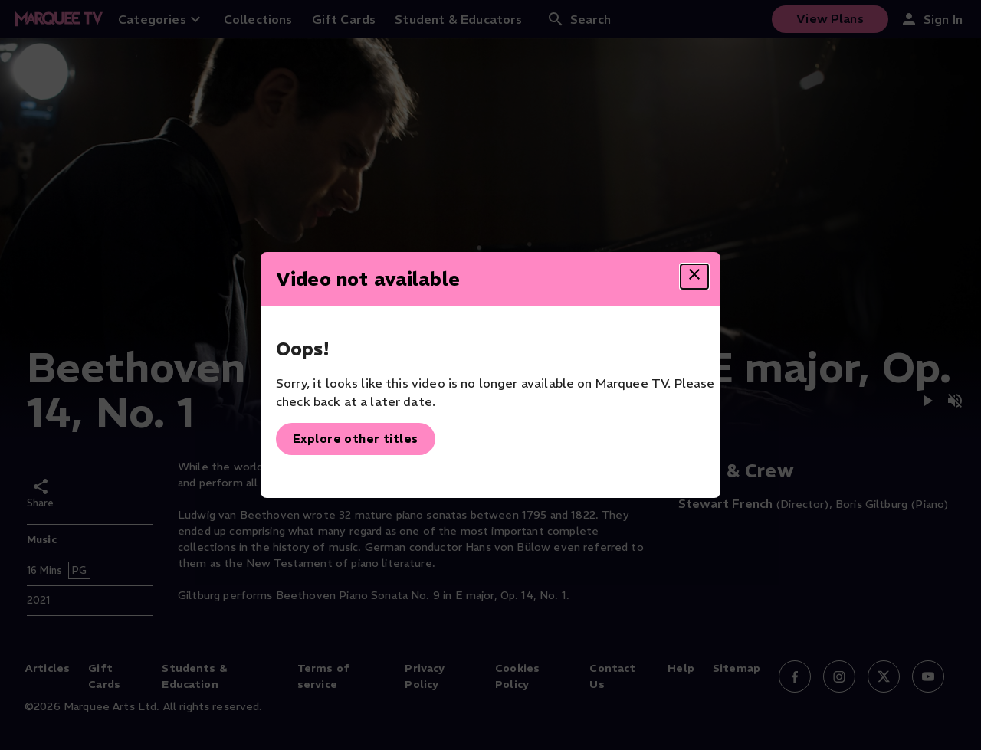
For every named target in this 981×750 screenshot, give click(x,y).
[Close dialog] (694, 276)
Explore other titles (355, 438)
